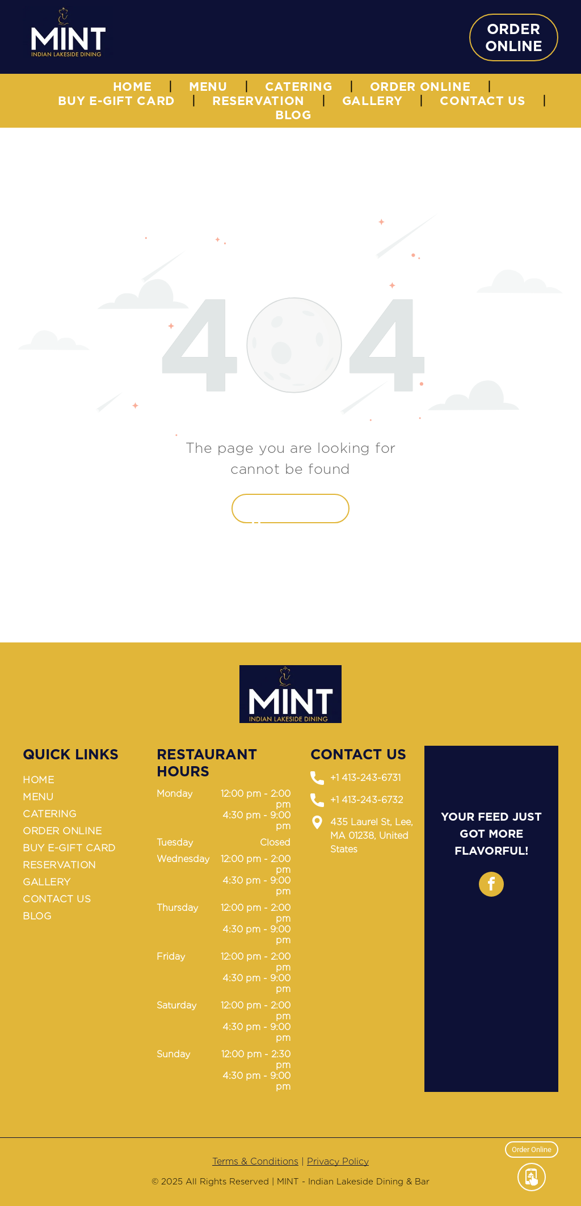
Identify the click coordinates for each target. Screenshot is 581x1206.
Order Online (531, 1148)
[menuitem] (134, 86)
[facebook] (491, 886)
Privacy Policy (338, 1161)
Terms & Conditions (255, 1161)
